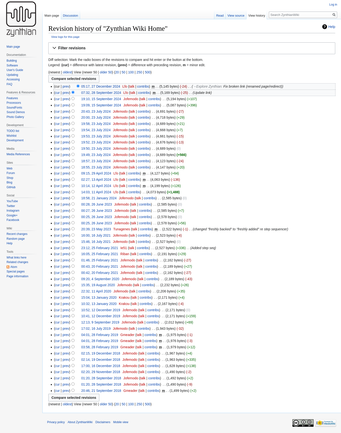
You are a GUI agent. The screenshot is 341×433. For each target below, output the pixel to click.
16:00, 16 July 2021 (96, 235)
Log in (333, 4)
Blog (9, 182)
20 (117, 72)
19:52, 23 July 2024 (96, 142)
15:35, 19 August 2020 (98, 285)
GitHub (10, 187)
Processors (13, 102)
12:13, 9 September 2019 (100, 322)
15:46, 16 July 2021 (96, 242)
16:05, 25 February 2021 (99, 254)
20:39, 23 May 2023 (96, 229)
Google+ (12, 215)
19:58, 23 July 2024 (96, 124)
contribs (143, 86)
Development (15, 140)
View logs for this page (65, 36)
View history (256, 15)
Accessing (13, 79)
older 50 (106, 72)
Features (12, 98)
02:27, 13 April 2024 (96, 179)
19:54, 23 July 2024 (96, 130)
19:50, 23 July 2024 (96, 148)
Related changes (17, 262)
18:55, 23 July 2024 (96, 167)
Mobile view (120, 422)
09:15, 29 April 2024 (96, 173)
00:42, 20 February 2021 (99, 273)
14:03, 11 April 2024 (96, 192)
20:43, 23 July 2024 (96, 111)
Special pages (15, 271)
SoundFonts (14, 107)
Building (11, 60)
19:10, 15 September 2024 (101, 99)
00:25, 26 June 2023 (96, 217)
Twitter (10, 206)
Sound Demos (15, 112)
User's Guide (14, 70)
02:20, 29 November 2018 (100, 372)
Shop (9, 178)
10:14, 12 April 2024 (96, 186)
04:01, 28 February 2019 (99, 335)
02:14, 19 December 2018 (100, 360)
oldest (67, 72)
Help (331, 27)
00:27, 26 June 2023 (96, 211)
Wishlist (11, 135)
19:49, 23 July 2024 (96, 155)
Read (220, 15)
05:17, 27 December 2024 (100, 86)
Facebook (12, 220)
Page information (17, 276)
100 (131, 72)
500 (147, 72)
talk (131, 86)
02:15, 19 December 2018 (100, 353)
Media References (18, 154)
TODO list (12, 131)
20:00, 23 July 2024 (96, 117)
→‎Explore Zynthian (207, 86)
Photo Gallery (15, 117)
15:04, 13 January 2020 (99, 297)
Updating (12, 75)
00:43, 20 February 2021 (99, 266)
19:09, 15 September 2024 (101, 105)
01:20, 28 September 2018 (101, 378)
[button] (191, 48)
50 (124, 72)
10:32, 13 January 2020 (99, 304)
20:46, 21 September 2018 (101, 391)
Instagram (12, 210)
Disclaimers (102, 422)
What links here (16, 257)
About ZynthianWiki (80, 422)
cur (57, 93)
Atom (13, 267)
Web (9, 168)
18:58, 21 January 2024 (99, 198)
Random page (15, 238)
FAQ (9, 84)
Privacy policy (56, 422)
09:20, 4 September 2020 (100, 279)
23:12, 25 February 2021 (99, 248)
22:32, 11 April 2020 (96, 291)
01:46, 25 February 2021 (99, 260)
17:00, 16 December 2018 (100, 366)
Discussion (70, 15)
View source (236, 15)
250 (139, 72)
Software (12, 65)
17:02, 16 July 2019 (96, 328)
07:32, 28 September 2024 (101, 93)
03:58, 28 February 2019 (99, 347)
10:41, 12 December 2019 (100, 316)
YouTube (12, 201)
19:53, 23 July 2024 (96, 136)
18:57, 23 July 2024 (96, 161)
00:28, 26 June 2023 (96, 204)
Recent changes (16, 234)
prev (66, 86)
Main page (51, 15)
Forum (10, 173)
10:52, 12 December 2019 (100, 310)
